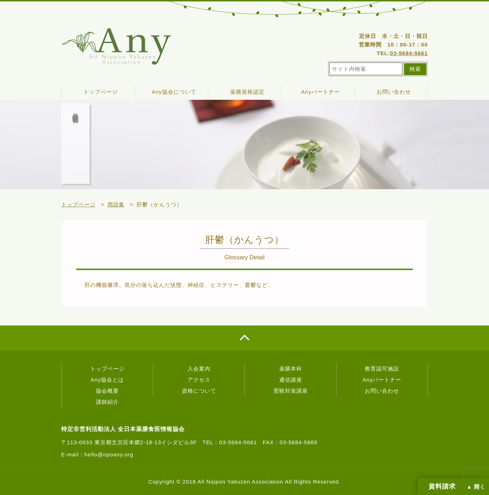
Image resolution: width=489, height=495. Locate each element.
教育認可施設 (382, 369)
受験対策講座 (290, 391)
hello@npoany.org (109, 454)
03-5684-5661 (409, 53)
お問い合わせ (394, 92)
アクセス (199, 380)
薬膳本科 (290, 369)
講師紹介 (107, 402)
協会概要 (107, 391)
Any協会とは (107, 380)
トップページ (100, 92)
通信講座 (290, 380)
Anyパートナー (320, 92)
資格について (199, 391)
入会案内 (199, 369)
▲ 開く (476, 487)
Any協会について (174, 92)
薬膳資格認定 (247, 92)
